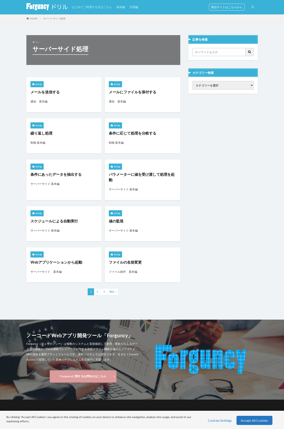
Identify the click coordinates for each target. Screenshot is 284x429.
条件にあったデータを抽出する (56, 174)
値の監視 (116, 221)
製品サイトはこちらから (226, 7)
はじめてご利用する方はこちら (92, 7)
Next (112, 291)
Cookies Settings (220, 420)
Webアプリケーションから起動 (56, 262)
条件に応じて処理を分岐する (132, 133)
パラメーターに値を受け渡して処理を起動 (142, 177)
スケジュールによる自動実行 (54, 221)
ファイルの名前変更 (125, 262)
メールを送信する (45, 92)
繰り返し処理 (41, 133)
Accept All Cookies (254, 420)
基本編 (120, 7)
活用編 (134, 7)
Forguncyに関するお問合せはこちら (83, 376)
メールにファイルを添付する (132, 92)
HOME (33, 18)
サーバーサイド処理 (54, 18)
